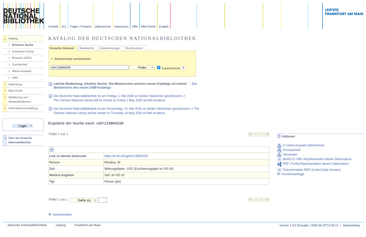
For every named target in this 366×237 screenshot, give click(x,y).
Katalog (13, 38)
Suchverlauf (19, 64)
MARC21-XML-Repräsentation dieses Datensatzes (317, 159)
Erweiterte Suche (23, 51)
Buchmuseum (134, 48)
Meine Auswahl (21, 71)
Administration (60, 214)
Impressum (121, 26)
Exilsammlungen (110, 48)
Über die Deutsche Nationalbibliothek (20, 140)
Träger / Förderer (81, 26)
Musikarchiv (87, 48)
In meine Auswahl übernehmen (304, 145)
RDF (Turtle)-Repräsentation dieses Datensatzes (316, 163)
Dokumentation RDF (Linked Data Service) (312, 170)
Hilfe (135, 26)
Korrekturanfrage (290, 174)
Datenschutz (103, 26)
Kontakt (53, 26)
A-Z (64, 26)
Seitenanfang (351, 225)
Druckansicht (291, 150)
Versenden (290, 154)
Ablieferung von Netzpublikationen (19, 99)
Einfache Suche (22, 44)
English (164, 26)
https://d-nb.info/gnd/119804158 (125, 156)
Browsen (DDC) (22, 57)
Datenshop (15, 84)
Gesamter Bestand (62, 48)
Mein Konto (148, 26)
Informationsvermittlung (23, 108)
